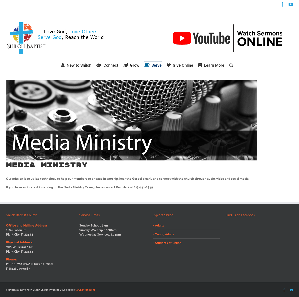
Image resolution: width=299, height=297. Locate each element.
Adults (159, 225)
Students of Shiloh (168, 243)
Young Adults (164, 234)
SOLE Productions (85, 289)
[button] (231, 65)
